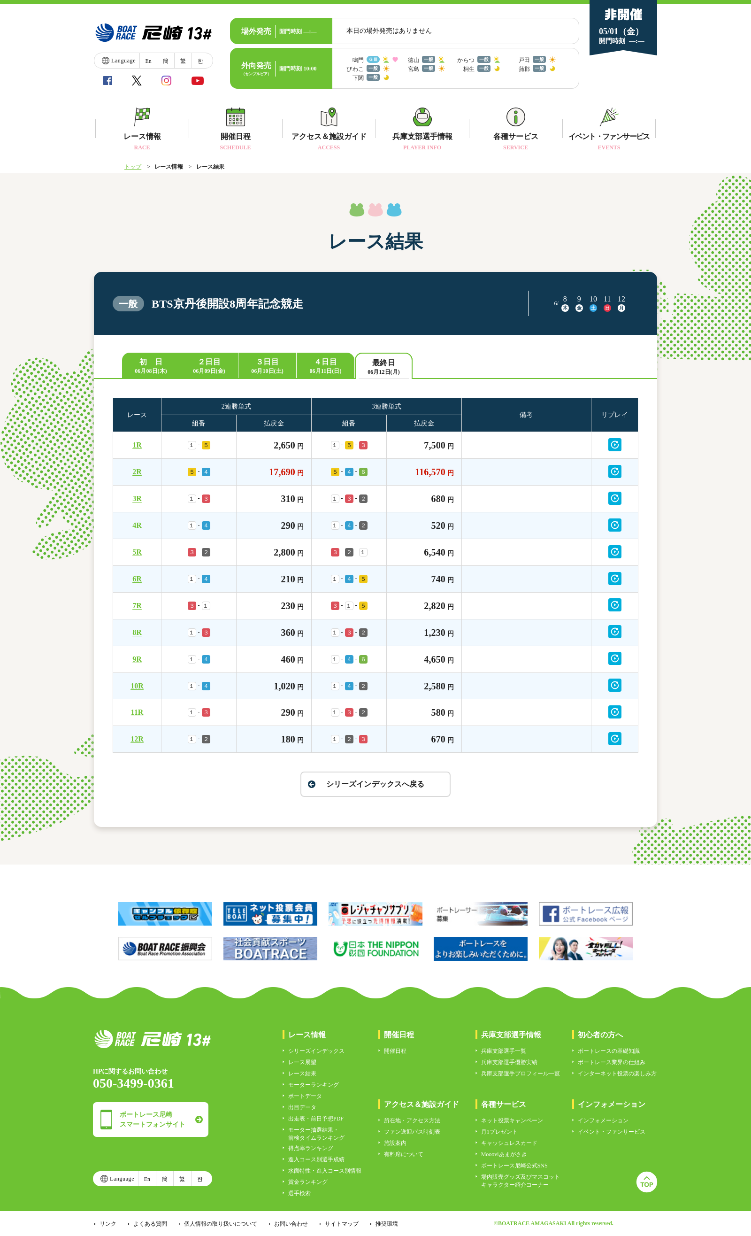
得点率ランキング (310, 1148)
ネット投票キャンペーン (512, 1120)
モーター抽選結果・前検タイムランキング (316, 1134)
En (148, 61)
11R (137, 712)
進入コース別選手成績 (316, 1159)
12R (137, 739)
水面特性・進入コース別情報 (324, 1170)
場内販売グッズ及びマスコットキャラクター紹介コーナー (520, 1181)
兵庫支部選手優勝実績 (509, 1062)
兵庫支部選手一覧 (503, 1051)
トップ (132, 166)
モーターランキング (313, 1085)
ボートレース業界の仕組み (611, 1062)
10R (137, 686)
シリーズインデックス (316, 1051)
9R (137, 659)
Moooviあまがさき (504, 1154)
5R (137, 552)
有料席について (403, 1154)
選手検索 (299, 1193)
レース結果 (302, 1073)
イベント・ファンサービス (611, 1131)
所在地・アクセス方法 (412, 1120)
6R (137, 579)
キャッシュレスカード (509, 1143)
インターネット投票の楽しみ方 (617, 1073)
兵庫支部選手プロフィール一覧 (520, 1073)
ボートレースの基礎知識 (609, 1051)
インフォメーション (603, 1120)
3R (137, 498)
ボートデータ (305, 1096)
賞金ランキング (308, 1182)
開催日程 (395, 1051)
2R (137, 472)
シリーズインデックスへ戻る (375, 784)
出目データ (302, 1107)
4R (137, 525)
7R (137, 606)
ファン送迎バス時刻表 (412, 1131)
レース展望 (302, 1062)
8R (137, 632)
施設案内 (395, 1143)
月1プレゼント (499, 1131)
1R (137, 445)
